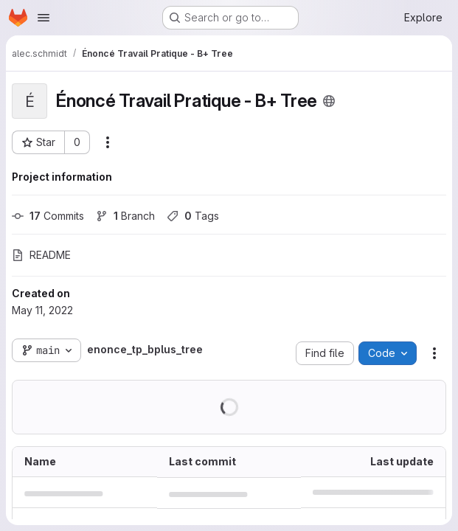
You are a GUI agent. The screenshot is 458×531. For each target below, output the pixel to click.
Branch (125, 215)
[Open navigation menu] (43, 18)
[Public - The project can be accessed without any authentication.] (329, 101)
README (41, 255)
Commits (48, 215)
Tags (193, 215)
